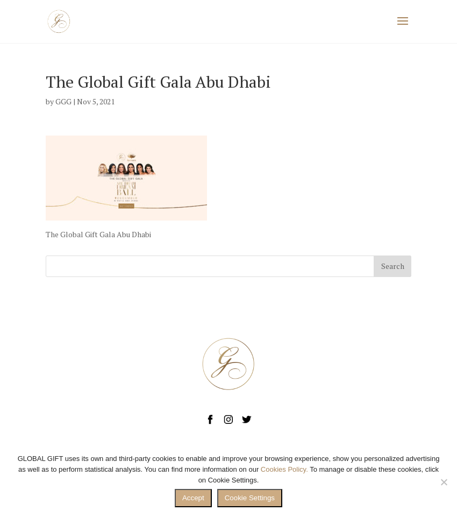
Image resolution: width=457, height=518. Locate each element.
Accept (193, 498)
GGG (63, 101)
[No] (443, 482)
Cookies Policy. (284, 469)
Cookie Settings (250, 498)
